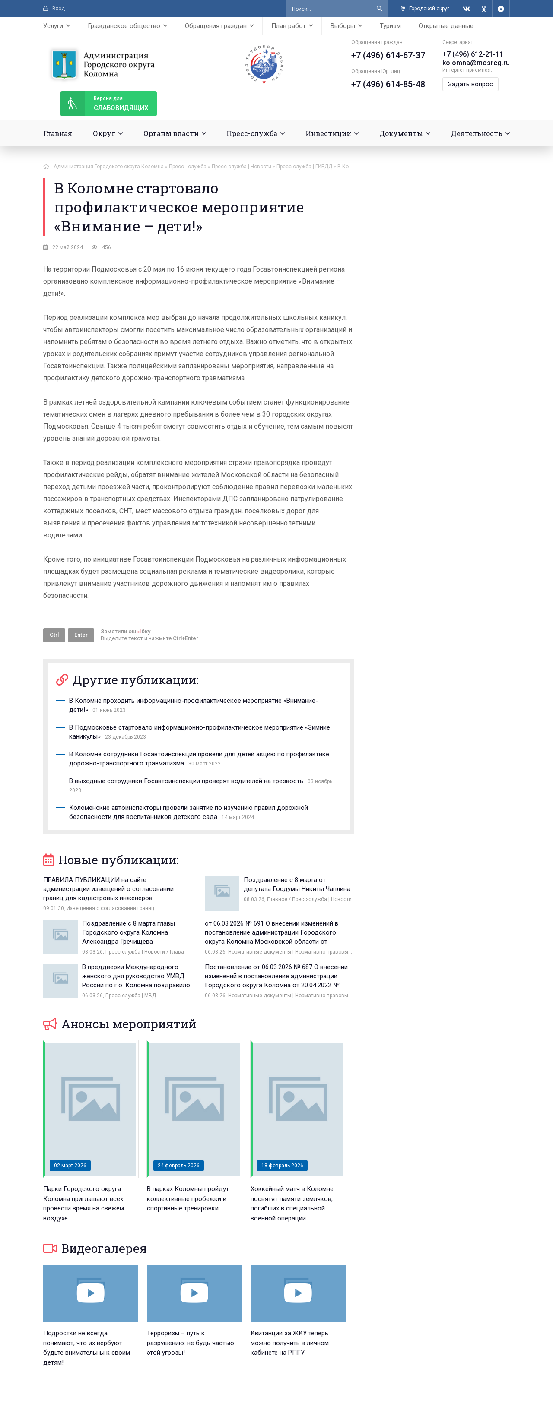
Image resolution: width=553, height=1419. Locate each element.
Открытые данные (446, 26)
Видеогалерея (95, 1248)
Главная (57, 133)
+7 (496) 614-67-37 (388, 55)
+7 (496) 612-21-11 (472, 54)
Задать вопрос (470, 84)
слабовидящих (104, 103)
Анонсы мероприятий (119, 1024)
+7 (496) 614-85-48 (388, 84)
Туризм (390, 26)
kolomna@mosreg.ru (476, 63)
